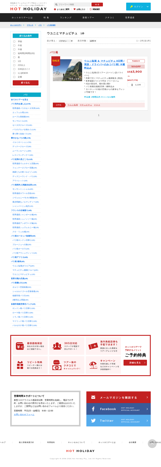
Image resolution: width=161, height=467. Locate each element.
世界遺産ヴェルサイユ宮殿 (25, 163)
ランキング (66, 17)
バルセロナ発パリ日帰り (24, 325)
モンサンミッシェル (22, 189)
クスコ (97, 105)
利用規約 (51, 442)
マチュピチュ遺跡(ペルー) (25, 270)
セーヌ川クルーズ (22, 125)
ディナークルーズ (21, 146)
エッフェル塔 (20, 112)
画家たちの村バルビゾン (24, 172)
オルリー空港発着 (21, 287)
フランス (30, 25)
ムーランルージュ (21, 151)
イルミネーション (21, 142)
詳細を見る (135, 362)
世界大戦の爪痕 (19, 278)
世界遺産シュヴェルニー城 (25, 227)
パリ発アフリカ (19, 257)
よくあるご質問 (63, 9)
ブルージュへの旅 (21, 244)
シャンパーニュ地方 (22, 206)
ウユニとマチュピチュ (23, 274)
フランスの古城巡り (21, 210)
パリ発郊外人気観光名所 (23, 185)
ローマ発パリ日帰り (22, 313)
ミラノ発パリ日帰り (22, 317)
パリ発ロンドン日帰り (23, 240)
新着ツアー (88, 17)
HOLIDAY (28, 9)
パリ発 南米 (51, 25)
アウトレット (19, 181)
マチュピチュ (86, 105)
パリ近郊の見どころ (22, 159)
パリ (40, 25)
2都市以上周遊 (20, 300)
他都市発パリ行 (20, 296)
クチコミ (109, 17)
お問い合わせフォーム (24, 414)
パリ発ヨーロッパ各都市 (23, 236)
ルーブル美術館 (20, 117)
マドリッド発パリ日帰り (24, 321)
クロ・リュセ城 (20, 232)
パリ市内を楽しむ (21, 104)
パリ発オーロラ (20, 249)
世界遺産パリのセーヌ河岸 (26, 108)
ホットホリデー (16, 25)
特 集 (46, 17)
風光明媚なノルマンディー (25, 202)
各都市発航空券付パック (23, 304)
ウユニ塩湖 (73, 105)
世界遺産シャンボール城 (24, 215)
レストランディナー (22, 155)
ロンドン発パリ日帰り (23, 308)
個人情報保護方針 (26, 442)
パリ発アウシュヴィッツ (24, 253)
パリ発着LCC (19, 283)
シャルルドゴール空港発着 (25, 291)
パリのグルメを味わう (24, 129)
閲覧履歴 (96, 9)
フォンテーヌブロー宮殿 (24, 168)
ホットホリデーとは (22, 17)
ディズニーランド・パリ (24, 176)
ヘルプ (3, 442)
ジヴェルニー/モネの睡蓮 (24, 198)
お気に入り (81, 9)
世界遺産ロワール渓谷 (23, 193)
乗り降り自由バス (21, 134)
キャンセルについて (76, 442)
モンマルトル (19, 121)
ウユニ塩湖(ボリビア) (23, 266)
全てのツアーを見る (19, 100)
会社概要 (132, 442)
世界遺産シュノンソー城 (24, 219)
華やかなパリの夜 (21, 138)
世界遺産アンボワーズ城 (24, 223)
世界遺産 (130, 17)
